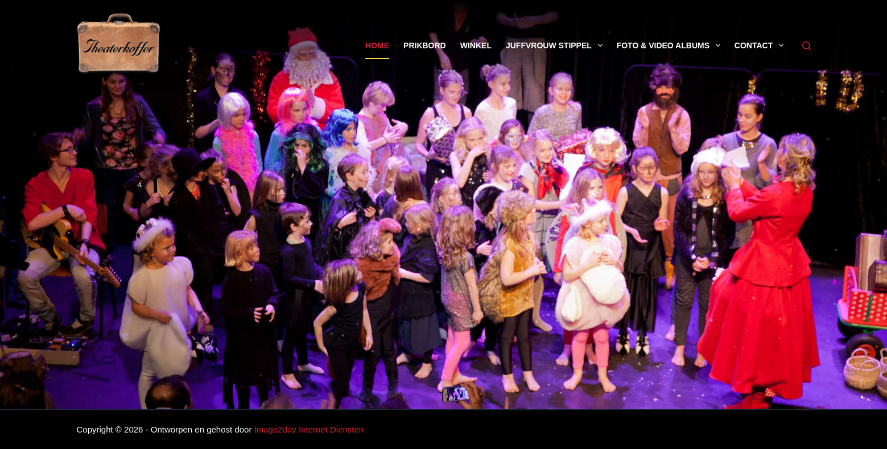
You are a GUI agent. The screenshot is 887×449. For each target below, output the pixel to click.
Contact (761, 45)
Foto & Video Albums (671, 45)
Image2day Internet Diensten (309, 429)
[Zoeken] (806, 45)
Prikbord (424, 45)
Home (377, 45)
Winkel (476, 45)
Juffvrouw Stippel (556, 45)
